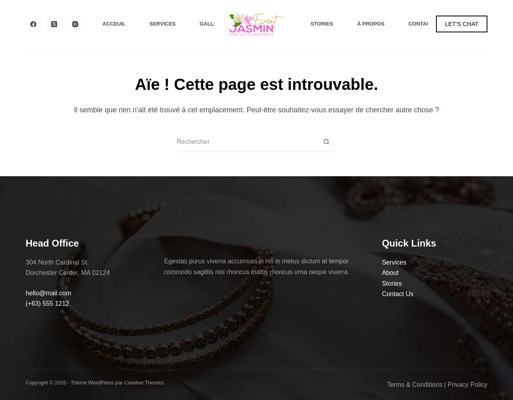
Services (163, 24)
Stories (322, 24)
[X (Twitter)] (54, 24)
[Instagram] (75, 24)
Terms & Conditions (414, 384)
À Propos (371, 24)
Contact (421, 24)
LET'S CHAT (461, 23)
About (390, 272)
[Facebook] (33, 24)
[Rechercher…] (247, 142)
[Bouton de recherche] (327, 142)
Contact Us (398, 294)
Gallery (212, 24)
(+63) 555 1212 (47, 303)
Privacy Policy (467, 384)
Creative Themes (144, 383)
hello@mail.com (48, 293)
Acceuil (114, 24)
